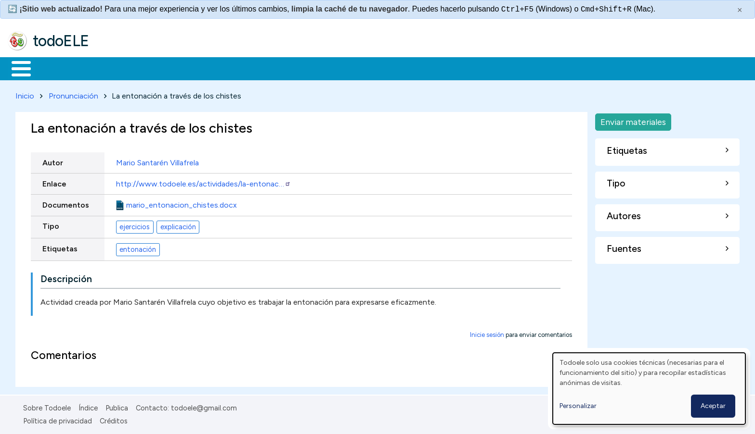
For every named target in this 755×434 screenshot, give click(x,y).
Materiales (54, 68)
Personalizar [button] (578, 406)
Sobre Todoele (47, 406)
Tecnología (288, 68)
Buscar (395, 68)
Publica (116, 406)
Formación (116, 68)
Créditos (114, 419)
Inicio (16, 68)
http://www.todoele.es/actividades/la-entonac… (203, 181)
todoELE (61, 41)
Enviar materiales (633, 120)
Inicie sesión (487, 333)
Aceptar (713, 406)
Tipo (50, 224)
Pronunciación (73, 94)
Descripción (66, 277)
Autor (52, 160)
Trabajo (173, 68)
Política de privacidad (57, 419)
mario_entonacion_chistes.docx (181, 203)
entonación (137, 247)
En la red (227, 68)
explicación (178, 225)
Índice (88, 406)
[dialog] (649, 388)
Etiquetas (60, 246)
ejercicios (134, 225)
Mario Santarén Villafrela (157, 160)
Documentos (65, 203)
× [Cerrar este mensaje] (739, 10)
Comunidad (352, 68)
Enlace (54, 181)
